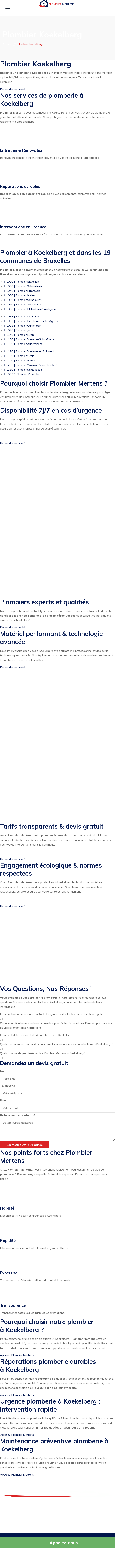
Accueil (7, 44)
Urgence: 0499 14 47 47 (61, 1515)
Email (3, 1100)
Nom (3, 1071)
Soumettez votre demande (25, 1144)
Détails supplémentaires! (17, 1115)
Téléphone (7, 1085)
